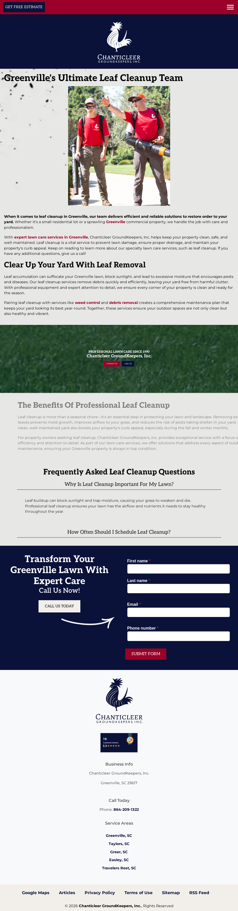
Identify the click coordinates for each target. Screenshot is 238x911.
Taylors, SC (119, 843)
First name (139, 561)
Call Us (122, 360)
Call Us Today (59, 606)
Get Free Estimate (24, 7)
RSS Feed (199, 892)
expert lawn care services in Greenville (51, 237)
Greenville (115, 222)
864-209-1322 (126, 809)
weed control (87, 302)
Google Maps (35, 892)
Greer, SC (119, 852)
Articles (67, 892)
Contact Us (117, 360)
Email (134, 604)
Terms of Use (138, 892)
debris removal (123, 302)
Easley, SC (119, 860)
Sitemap (171, 892)
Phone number (143, 628)
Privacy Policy (100, 892)
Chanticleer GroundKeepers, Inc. (110, 906)
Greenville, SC (119, 835)
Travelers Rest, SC (119, 868)
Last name (138, 580)
